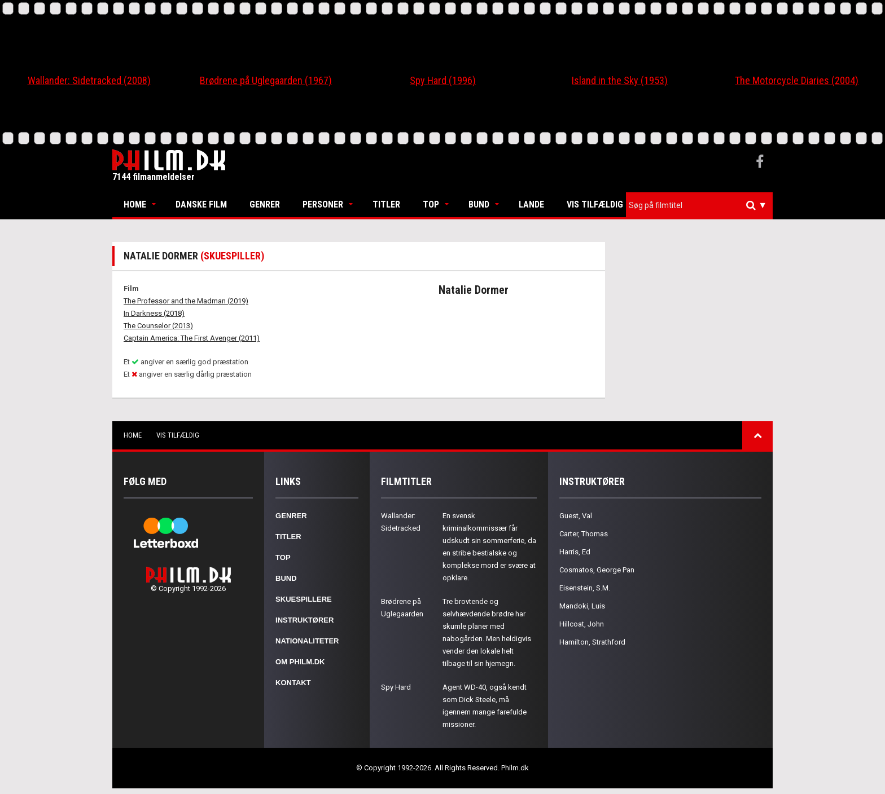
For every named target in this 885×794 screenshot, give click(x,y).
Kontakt (293, 682)
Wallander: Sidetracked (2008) (89, 80)
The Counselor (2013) (158, 325)
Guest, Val (575, 515)
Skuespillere (303, 599)
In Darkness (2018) (154, 313)
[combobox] (699, 205)
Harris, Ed (574, 552)
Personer (323, 204)
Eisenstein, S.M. (584, 588)
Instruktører (304, 620)
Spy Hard (396, 687)
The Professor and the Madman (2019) (186, 301)
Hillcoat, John (581, 624)
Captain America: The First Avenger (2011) (192, 338)
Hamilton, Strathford (592, 642)
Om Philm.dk (300, 662)
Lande (531, 204)
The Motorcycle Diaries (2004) (796, 80)
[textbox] (702, 205)
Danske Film (201, 204)
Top (431, 204)
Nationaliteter (307, 641)
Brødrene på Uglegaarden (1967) (266, 80)
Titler (386, 204)
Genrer (264, 204)
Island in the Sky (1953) (620, 80)
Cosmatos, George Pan (596, 570)
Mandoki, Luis (582, 606)
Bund (478, 204)
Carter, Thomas (583, 534)
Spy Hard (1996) (443, 80)
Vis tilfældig (595, 204)
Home (135, 204)
